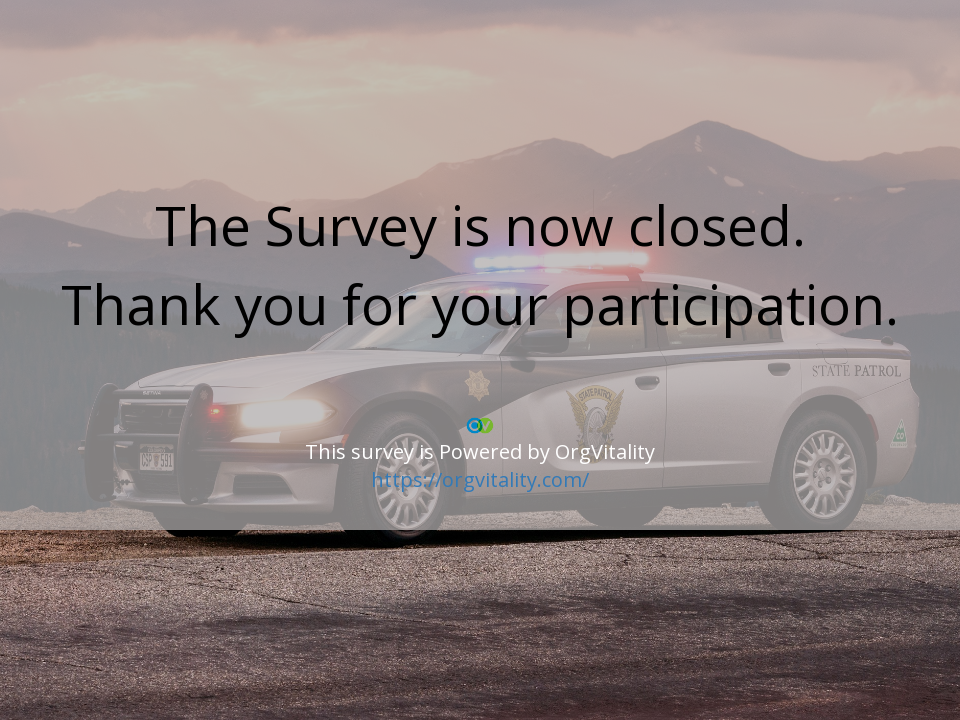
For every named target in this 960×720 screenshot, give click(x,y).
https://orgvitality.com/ (480, 479)
